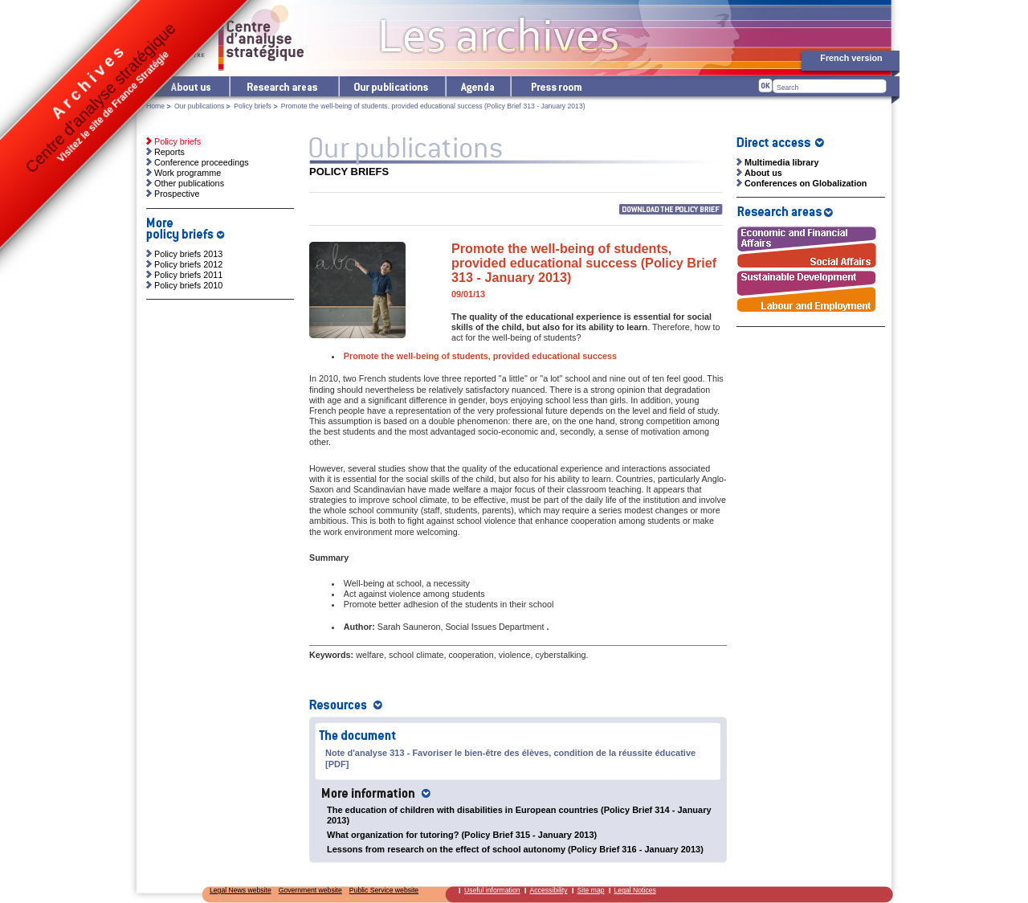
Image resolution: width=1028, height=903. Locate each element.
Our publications (391, 86)
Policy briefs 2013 (188, 254)
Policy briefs (252, 106)
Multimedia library (781, 162)
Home (155, 106)
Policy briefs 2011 (188, 275)
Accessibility (549, 890)
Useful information (492, 890)
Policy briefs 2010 (188, 285)
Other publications (189, 183)
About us (763, 173)
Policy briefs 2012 (188, 264)
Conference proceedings (201, 162)
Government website (310, 890)
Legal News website (240, 890)
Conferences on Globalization (805, 183)
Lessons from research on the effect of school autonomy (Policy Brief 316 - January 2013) (515, 849)
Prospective (176, 193)
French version (851, 58)
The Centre (191, 86)
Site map (591, 890)
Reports (169, 152)
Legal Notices (635, 890)
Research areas (283, 86)
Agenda (477, 86)
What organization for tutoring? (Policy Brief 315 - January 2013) (462, 835)
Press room (556, 86)
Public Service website (383, 890)
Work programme (187, 173)
